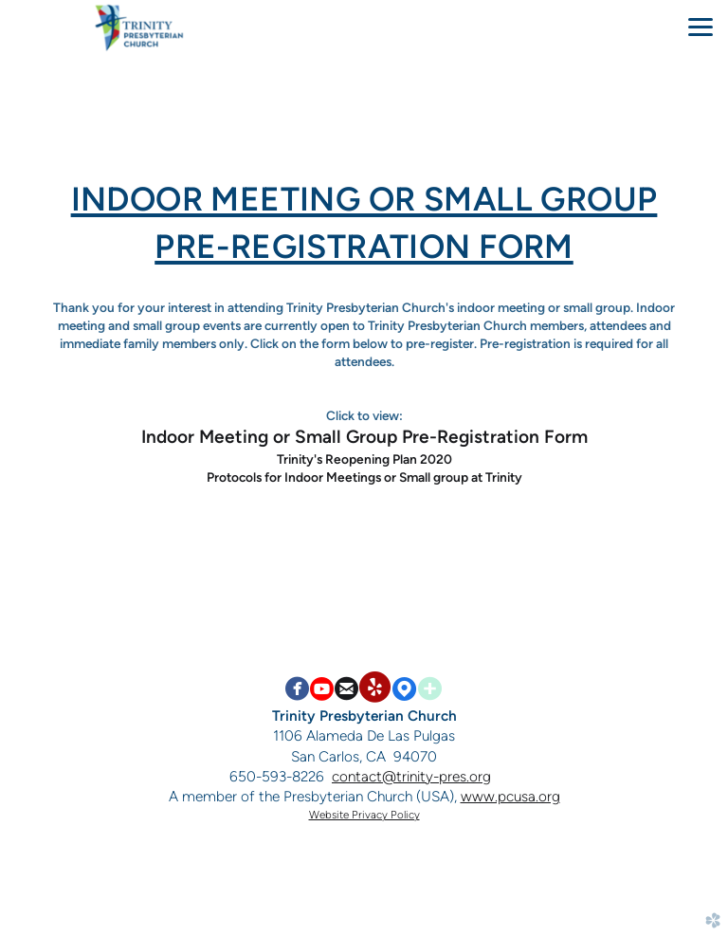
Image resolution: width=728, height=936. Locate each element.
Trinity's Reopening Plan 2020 (364, 459)
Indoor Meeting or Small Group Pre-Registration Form (364, 437)
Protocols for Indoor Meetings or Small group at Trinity (364, 477)
